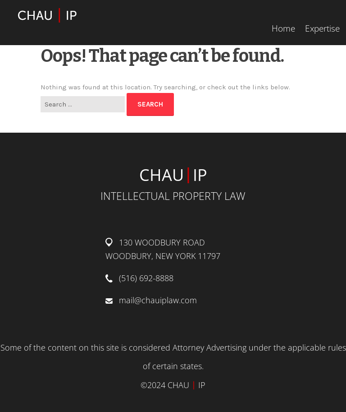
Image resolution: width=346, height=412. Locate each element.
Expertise (322, 28)
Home (283, 28)
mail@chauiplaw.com (158, 300)
